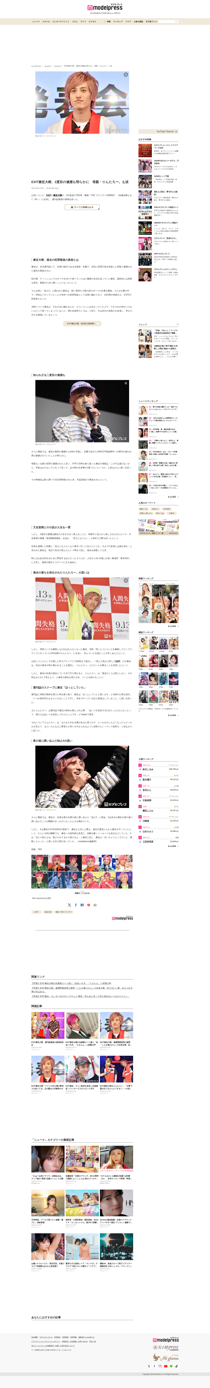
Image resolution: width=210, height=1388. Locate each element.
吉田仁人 (155, 509)
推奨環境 (65, 1337)
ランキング (118, 21)
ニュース (36, 21)
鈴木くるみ (160, 513)
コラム (75, 21)
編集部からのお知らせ (86, 1337)
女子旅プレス (151, 21)
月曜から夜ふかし (146, 513)
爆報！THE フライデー (64, 912)
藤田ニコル (144, 509)
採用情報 (73, 1337)
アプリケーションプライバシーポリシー (45, 1341)
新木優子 (147, 779)
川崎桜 (146, 821)
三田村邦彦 (148, 841)
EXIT (48, 195)
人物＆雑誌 (138, 21)
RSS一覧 (92, 1341)
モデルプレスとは (46, 1337)
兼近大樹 (57, 195)
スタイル (46, 21)
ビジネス (92, 21)
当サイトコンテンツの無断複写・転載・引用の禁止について (53, 1346)
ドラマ (128, 21)
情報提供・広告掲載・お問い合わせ (75, 1341)
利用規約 (57, 1337)
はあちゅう (148, 831)
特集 (109, 21)
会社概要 (34, 1337)
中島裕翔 (147, 800)
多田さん (147, 790)
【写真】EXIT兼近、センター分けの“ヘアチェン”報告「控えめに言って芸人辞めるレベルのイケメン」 (80, 996)
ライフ (83, 21)
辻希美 (171, 513)
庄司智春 (167, 509)
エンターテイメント (60, 21)
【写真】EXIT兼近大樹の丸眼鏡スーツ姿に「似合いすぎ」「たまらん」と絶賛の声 (71, 983)
